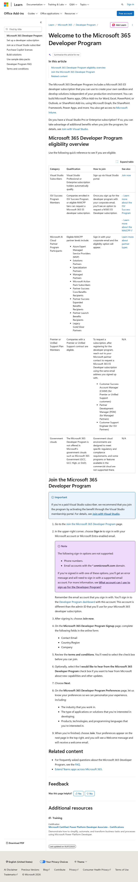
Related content (59, 76)
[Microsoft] (6, 4)
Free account (125, 13)
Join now (126, 175)
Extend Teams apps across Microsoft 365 (78, 769)
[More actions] (132, 25)
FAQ (77, 764)
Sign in (130, 4)
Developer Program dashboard (77, 602)
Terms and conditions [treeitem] (18, 68)
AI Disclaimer (10, 869)
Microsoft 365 (65, 24)
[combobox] (23, 29)
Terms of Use (121, 869)
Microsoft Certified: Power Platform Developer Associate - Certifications (86, 827)
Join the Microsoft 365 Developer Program (73, 71)
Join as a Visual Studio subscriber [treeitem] (24, 45)
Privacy (73, 869)
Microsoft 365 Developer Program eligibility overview (78, 67)
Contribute (59, 869)
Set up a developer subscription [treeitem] (23, 40)
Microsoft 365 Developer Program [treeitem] (24, 35)
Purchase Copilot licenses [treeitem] (20, 49)
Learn (51, 24)
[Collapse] (40, 22)
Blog (45, 869)
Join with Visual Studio (75, 129)
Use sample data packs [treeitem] (18, 59)
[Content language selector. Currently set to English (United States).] (19, 862)
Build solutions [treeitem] (14, 54)
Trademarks (10, 874)
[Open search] (122, 4)
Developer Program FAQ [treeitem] (19, 64)
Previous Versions (30, 869)
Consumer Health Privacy (96, 869)
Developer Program (86, 24)
